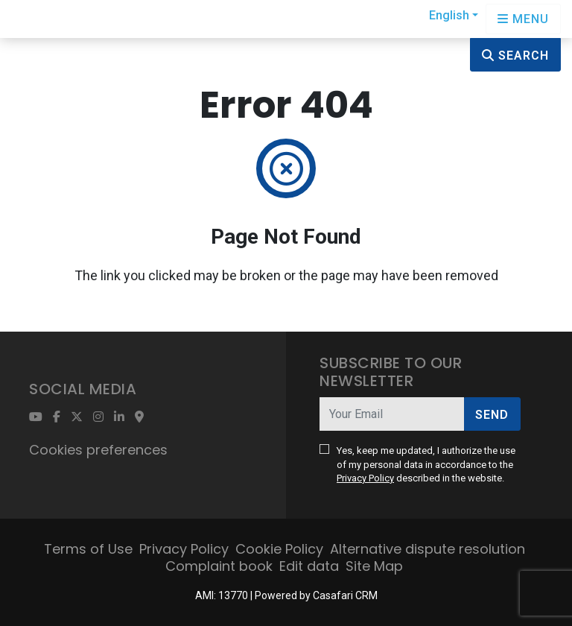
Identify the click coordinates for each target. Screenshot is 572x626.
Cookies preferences (98, 449)
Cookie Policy (279, 549)
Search (515, 55)
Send (492, 415)
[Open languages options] (523, 19)
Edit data (309, 566)
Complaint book (219, 566)
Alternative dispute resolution (427, 549)
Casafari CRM (345, 595)
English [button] (449, 15)
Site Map (374, 566)
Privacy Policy (365, 478)
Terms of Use (88, 549)
